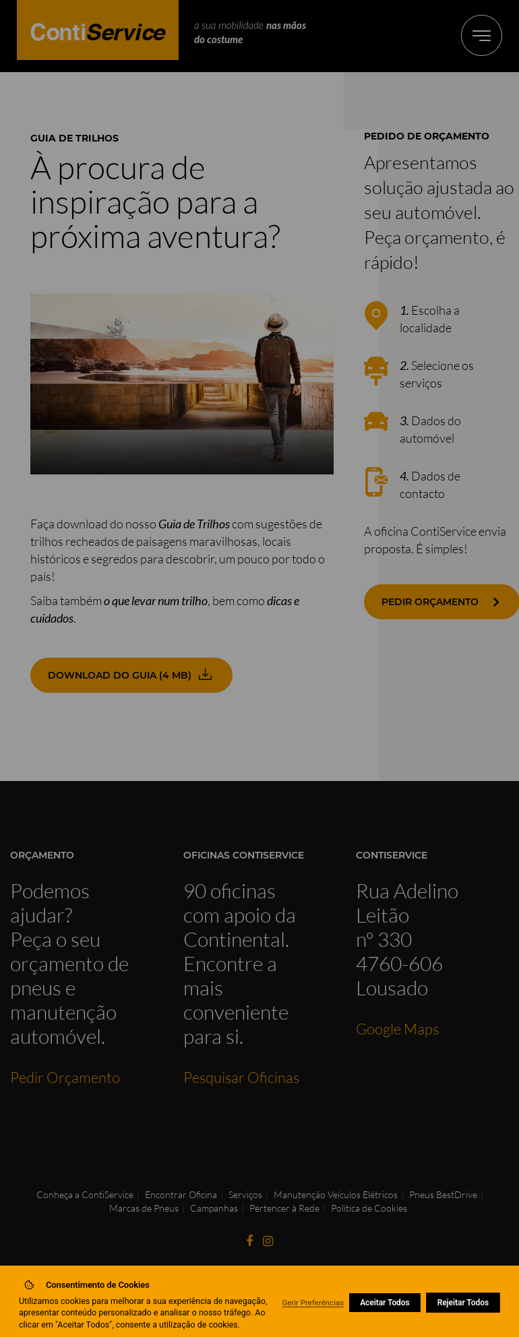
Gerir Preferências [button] (313, 1302)
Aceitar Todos (385, 1302)
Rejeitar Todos (463, 1302)
